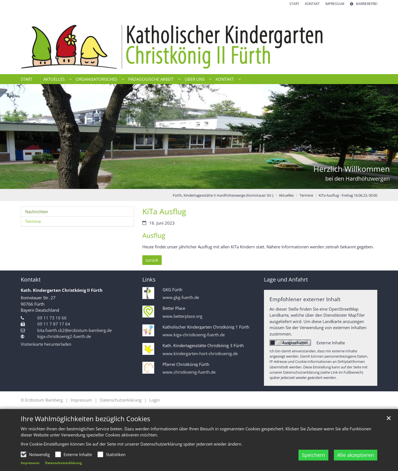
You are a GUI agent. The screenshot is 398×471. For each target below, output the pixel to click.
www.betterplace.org (182, 316)
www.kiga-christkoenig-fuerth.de (194, 334)
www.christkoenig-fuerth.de (189, 372)
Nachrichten (36, 211)
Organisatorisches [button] (96, 79)
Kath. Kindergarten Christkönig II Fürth (62, 290)
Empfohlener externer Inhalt (305, 299)
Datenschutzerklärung (63, 462)
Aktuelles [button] (54, 79)
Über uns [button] (195, 79)
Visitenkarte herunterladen (46, 344)
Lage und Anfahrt (286, 279)
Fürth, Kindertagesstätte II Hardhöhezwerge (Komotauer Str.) (223, 195)
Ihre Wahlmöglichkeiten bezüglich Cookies (85, 419)
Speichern (313, 455)
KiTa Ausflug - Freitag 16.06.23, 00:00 (348, 195)
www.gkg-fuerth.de (181, 297)
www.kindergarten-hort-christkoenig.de (200, 353)
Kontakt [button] (225, 79)
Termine (306, 195)
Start (26, 79)
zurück (152, 260)
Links (149, 279)
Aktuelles (286, 195)
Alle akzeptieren (355, 455)
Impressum (30, 462)
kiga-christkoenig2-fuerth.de (64, 336)
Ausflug (153, 235)
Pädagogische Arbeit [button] (151, 79)
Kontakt (31, 279)
